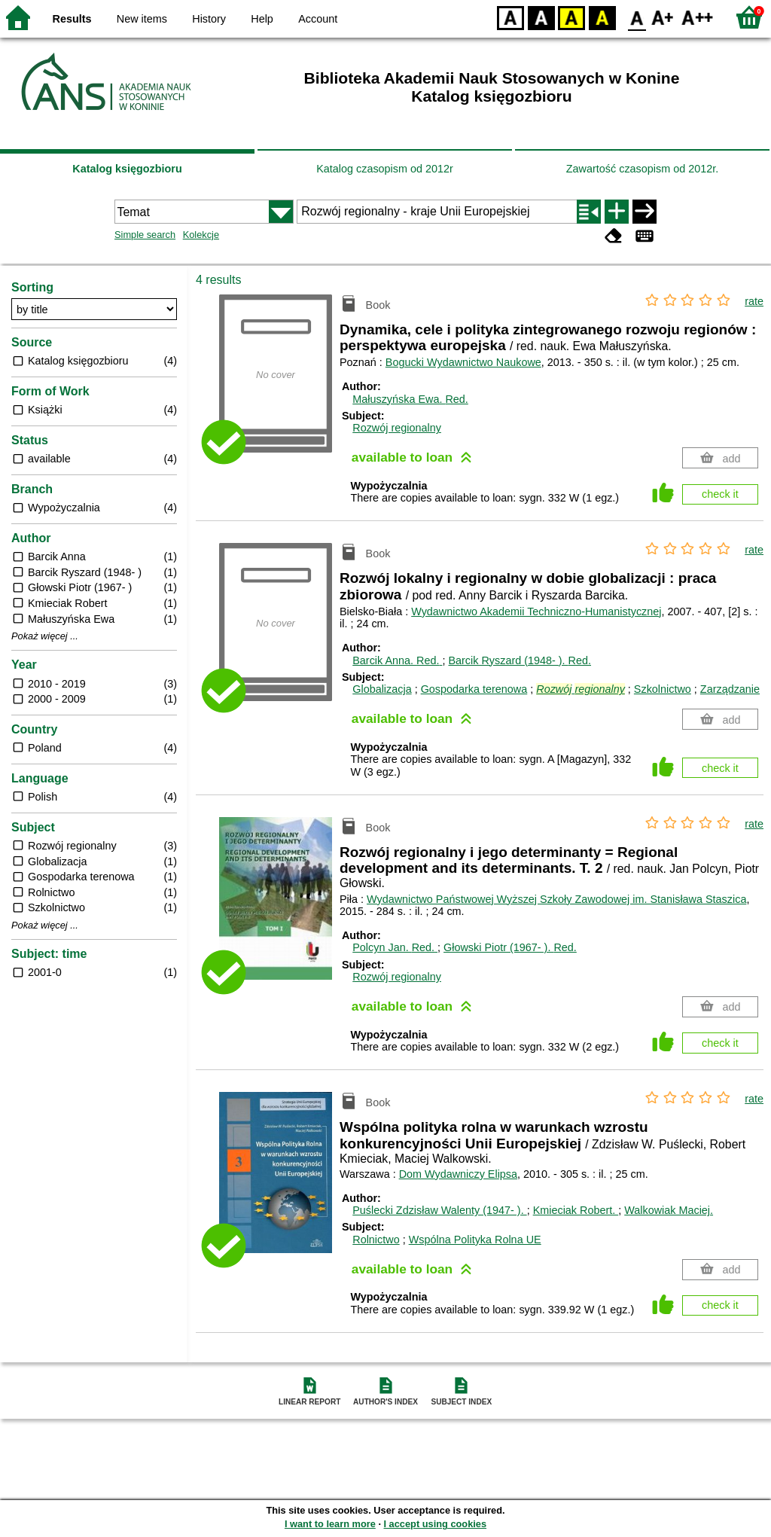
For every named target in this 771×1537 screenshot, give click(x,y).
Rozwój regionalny (396, 428)
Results (72, 19)
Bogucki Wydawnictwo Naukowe (463, 362)
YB (571, 17)
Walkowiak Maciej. (668, 1210)
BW (541, 17)
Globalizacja (381, 689)
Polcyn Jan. (394, 947)
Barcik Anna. (397, 660)
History (209, 19)
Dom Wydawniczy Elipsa (458, 1174)
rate (754, 301)
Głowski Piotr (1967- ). (510, 947)
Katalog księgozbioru (127, 169)
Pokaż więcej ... (44, 636)
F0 (636, 17)
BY (602, 17)
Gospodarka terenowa (474, 689)
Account (317, 19)
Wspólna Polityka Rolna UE (475, 1240)
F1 (663, 17)
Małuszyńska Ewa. (410, 399)
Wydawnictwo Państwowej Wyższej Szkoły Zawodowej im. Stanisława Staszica (556, 899)
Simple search (144, 234)
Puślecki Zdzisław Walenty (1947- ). (439, 1210)
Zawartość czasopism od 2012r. (642, 169)
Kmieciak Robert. (576, 1210)
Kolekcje (201, 234)
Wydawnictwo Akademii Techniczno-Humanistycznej (536, 611)
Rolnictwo (375, 1240)
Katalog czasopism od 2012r (384, 169)
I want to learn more (330, 1523)
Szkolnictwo (662, 689)
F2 (697, 17)
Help (262, 19)
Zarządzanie (730, 689)
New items (142, 19)
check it (720, 494)
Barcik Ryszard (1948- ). (519, 660)
